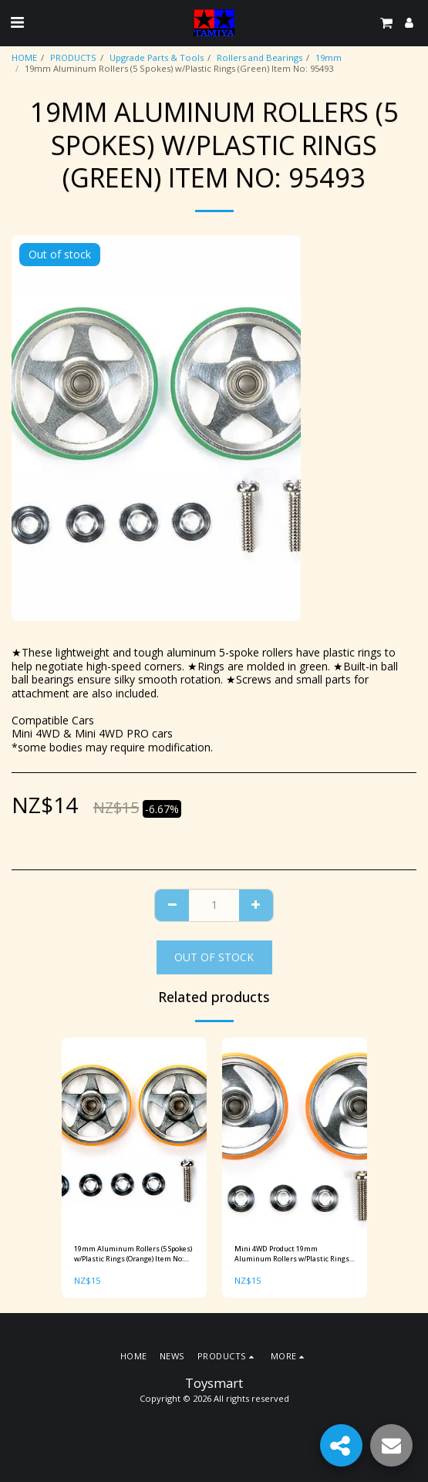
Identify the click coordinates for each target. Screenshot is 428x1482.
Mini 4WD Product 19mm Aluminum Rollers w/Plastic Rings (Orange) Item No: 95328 (291, 1254)
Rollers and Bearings (259, 57)
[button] (17, 22)
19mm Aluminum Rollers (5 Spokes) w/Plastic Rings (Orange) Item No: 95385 (133, 1254)
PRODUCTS (73, 57)
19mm (328, 57)
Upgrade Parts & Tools (157, 57)
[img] (134, 1134)
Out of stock (214, 957)
